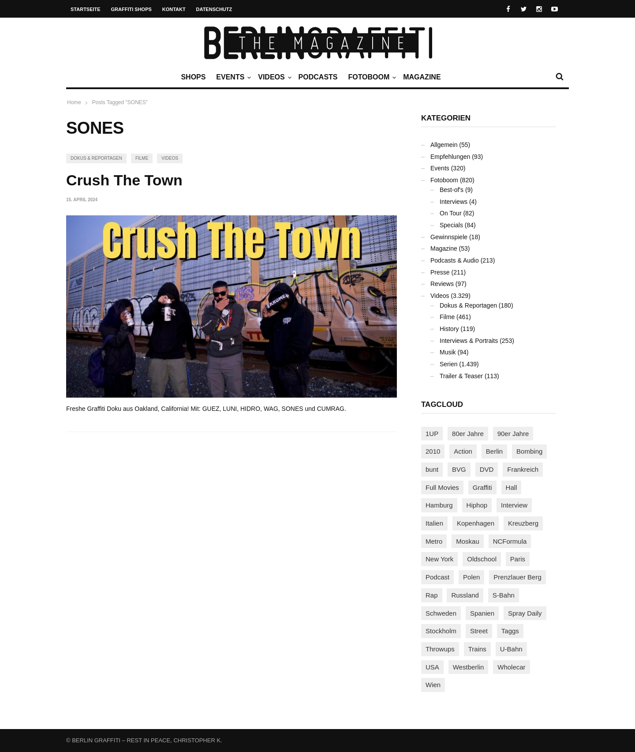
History (449, 328)
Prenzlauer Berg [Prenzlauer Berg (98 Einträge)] (517, 577)
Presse (440, 272)
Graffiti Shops (131, 9)
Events (232, 77)
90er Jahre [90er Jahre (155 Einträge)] (513, 433)
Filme (141, 158)
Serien (448, 364)
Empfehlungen (450, 156)
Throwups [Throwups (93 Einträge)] (440, 649)
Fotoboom (371, 77)
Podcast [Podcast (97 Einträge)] (437, 577)
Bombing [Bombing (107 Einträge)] (529, 451)
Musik (448, 352)
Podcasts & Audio (454, 260)
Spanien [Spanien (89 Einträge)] (482, 613)
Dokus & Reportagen (96, 158)
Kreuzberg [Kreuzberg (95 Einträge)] (523, 523)
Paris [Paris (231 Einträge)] (517, 559)
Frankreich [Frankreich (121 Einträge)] (522, 469)
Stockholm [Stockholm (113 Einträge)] (441, 631)
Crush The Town (124, 180)
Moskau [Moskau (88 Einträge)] (467, 541)
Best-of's (451, 189)
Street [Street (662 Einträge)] (479, 631)
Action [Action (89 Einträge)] (463, 451)
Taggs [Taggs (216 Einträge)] (510, 631)
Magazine (422, 77)
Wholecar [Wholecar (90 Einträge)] (511, 667)
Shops (193, 77)
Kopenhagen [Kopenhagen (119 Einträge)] (475, 523)
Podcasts (318, 77)
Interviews (453, 201)
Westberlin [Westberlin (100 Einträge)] (468, 667)
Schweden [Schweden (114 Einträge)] (441, 613)
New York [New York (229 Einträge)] (439, 559)
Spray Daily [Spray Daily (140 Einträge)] (525, 613)
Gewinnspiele (448, 237)
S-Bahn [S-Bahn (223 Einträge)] (504, 595)
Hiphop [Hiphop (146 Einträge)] (477, 505)
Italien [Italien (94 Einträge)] (434, 523)
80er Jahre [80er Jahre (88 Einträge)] (468, 433)
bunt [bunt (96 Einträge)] (432, 469)
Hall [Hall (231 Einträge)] (511, 487)
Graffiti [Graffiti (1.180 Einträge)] (482, 487)
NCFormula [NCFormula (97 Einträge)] (510, 541)
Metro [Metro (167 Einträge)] (434, 541)
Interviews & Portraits (469, 340)
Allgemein (443, 144)
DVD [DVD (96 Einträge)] (487, 469)
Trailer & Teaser (461, 376)
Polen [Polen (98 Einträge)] (471, 577)
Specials (451, 225)
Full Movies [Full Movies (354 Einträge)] (442, 487)
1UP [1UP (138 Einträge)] (432, 433)
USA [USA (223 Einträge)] (432, 667)
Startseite (86, 9)
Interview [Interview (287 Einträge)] (514, 505)
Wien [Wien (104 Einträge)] (433, 684)
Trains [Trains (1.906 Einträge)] (477, 649)
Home (74, 102)
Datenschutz (214, 9)
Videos (273, 77)
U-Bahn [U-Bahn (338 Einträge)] (511, 649)
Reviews (442, 283)
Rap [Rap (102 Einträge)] (432, 595)
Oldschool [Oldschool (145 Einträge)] (482, 559)
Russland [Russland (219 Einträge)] (465, 595)
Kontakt (174, 9)
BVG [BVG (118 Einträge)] (459, 469)
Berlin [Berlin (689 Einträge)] (494, 451)
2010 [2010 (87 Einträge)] (433, 451)
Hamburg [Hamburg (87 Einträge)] (439, 505)
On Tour (451, 213)
